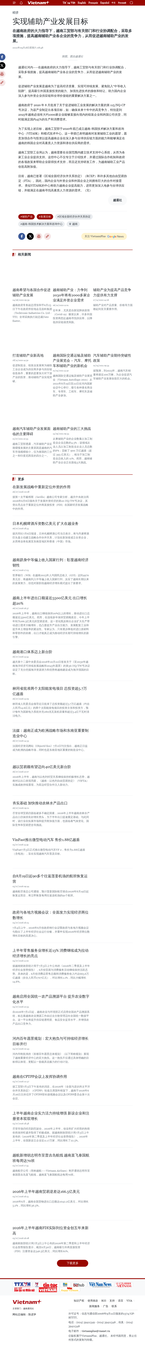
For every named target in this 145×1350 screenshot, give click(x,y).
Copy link (47, 236)
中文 (114, 3)
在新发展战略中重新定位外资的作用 (41, 487)
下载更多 (73, 1263)
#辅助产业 (26, 216)
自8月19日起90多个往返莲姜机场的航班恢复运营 (50, 879)
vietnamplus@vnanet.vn (96, 1331)
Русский (122, 3)
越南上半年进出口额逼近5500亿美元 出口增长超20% (50, 600)
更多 (21, 479)
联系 (114, 1306)
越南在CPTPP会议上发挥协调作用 (40, 1077)
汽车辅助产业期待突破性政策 (112, 358)
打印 (38, 236)
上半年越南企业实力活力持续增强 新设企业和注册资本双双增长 (51, 1116)
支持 (112, 1300)
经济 (15, 12)
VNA (129, 1300)
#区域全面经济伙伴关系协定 (74, 216)
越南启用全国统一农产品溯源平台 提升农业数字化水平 (51, 999)
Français (93, 2)
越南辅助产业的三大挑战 (72, 429)
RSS (103, 1300)
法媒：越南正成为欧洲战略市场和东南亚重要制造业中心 (51, 733)
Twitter (30, 236)
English (82, 2)
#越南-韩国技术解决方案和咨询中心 (41, 224)
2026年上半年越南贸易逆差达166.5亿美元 (46, 1192)
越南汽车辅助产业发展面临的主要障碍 (32, 431)
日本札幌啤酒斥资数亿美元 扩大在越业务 (46, 524)
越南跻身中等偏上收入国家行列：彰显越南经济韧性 (51, 562)
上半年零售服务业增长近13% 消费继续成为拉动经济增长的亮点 (51, 953)
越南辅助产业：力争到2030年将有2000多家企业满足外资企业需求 (71, 295)
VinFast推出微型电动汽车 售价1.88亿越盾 (46, 840)
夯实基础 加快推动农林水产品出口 (40, 803)
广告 (105, 1306)
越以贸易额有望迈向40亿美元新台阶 (42, 767)
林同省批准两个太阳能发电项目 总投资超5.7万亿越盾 (50, 691)
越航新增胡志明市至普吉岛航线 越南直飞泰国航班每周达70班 (51, 1158)
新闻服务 (94, 1306)
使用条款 (93, 1300)
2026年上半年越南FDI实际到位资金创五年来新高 (51, 1230)
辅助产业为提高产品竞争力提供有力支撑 (112, 292)
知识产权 (79, 1300)
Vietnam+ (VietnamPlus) (38, 2)
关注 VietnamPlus (95, 236)
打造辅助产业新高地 (28, 355)
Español (104, 2)
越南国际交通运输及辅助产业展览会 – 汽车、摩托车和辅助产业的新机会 (72, 360)
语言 (120, 1300)
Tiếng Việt (69, 2)
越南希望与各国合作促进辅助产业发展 (32, 292)
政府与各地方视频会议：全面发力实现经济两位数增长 (51, 915)
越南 (73, 224)
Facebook (21, 236)
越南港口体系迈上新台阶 (32, 652)
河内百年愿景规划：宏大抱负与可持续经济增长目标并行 (51, 1041)
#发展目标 (45, 216)
